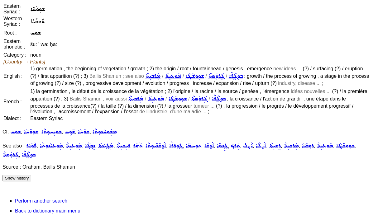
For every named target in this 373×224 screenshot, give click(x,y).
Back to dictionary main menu (47, 210)
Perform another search (41, 200)
